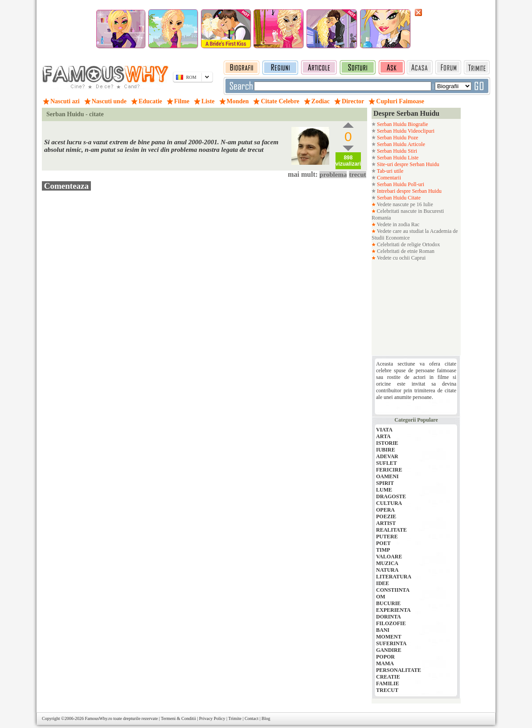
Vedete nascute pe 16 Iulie (404, 204)
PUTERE (387, 536)
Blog (266, 718)
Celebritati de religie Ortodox (408, 244)
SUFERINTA (391, 643)
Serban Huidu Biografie (402, 124)
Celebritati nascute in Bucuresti (410, 211)
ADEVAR (387, 456)
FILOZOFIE (391, 623)
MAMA (385, 663)
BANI (382, 630)
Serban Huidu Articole (400, 144)
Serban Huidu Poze (397, 137)
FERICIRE (389, 470)
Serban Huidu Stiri (396, 151)
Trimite (234, 718)
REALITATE (391, 530)
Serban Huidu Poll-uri (400, 184)
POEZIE (386, 516)
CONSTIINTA (392, 590)
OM (380, 597)
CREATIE (388, 677)
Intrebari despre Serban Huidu (409, 191)
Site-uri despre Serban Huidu (407, 164)
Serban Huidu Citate (398, 198)
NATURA (387, 570)
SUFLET (386, 463)
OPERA (385, 510)
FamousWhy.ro (98, 718)
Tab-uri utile (389, 171)
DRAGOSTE (391, 496)
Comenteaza (66, 186)
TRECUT (387, 690)
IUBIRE (385, 450)
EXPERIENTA (393, 610)
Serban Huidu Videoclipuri (405, 131)
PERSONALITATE (398, 670)
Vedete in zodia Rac (397, 224)
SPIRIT (385, 483)
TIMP (383, 550)
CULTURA (389, 503)
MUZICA (387, 563)
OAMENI (387, 476)
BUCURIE (388, 603)
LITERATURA (393, 576)
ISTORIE (387, 443)
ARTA (383, 436)
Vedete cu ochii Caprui (401, 258)
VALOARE (389, 556)
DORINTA (388, 617)
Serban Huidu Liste (397, 158)
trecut (357, 174)
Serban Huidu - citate (75, 114)
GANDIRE (388, 650)
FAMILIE (387, 683)
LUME (384, 490)
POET (383, 543)
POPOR (385, 657)
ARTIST (386, 523)
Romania (381, 218)
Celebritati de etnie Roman (405, 251)
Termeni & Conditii (178, 718)
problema (333, 174)
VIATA (384, 430)
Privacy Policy (212, 718)
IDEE (382, 583)
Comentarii (388, 178)
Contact (251, 718)
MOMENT (388, 637)
